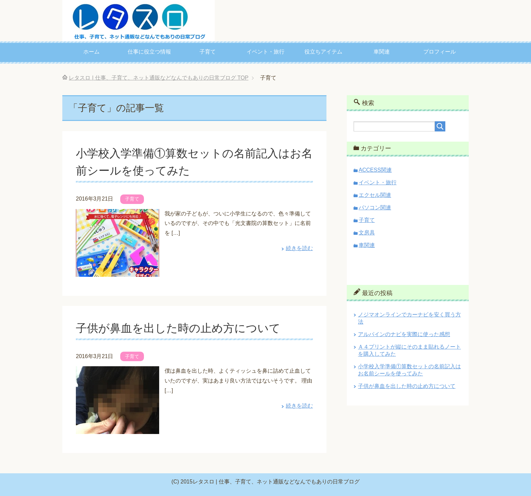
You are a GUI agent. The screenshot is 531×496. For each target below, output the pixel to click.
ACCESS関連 (375, 170)
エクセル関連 (375, 195)
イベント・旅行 (265, 52)
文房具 (367, 232)
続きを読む (299, 248)
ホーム (91, 52)
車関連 (382, 52)
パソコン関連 (375, 207)
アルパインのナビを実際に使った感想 (404, 334)
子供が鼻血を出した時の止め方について (181, 328)
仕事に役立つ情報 (149, 52)
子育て (207, 52)
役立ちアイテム (323, 52)
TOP (158, 78)
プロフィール (439, 52)
